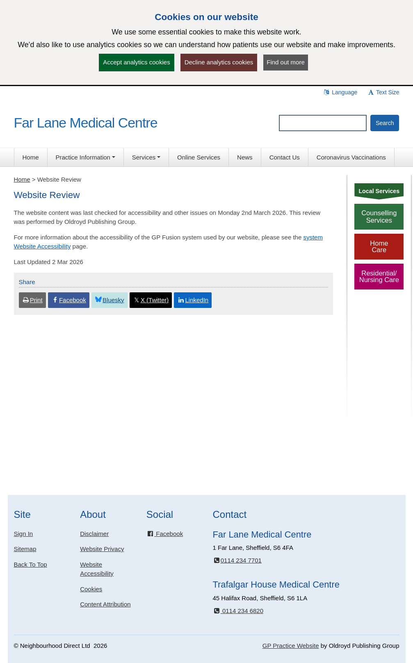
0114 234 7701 (236, 560)
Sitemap (25, 548)
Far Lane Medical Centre (85, 122)
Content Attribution (105, 604)
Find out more (286, 62)
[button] (85, 157)
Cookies (91, 589)
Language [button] (340, 92)
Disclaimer (94, 533)
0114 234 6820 (237, 610)
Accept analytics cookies (136, 62)
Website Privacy (102, 548)
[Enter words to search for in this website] (323, 123)
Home (22, 179)
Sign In (23, 533)
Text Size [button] (383, 92)
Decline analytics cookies (219, 62)
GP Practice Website (290, 645)
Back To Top (30, 564)
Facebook (164, 533)
